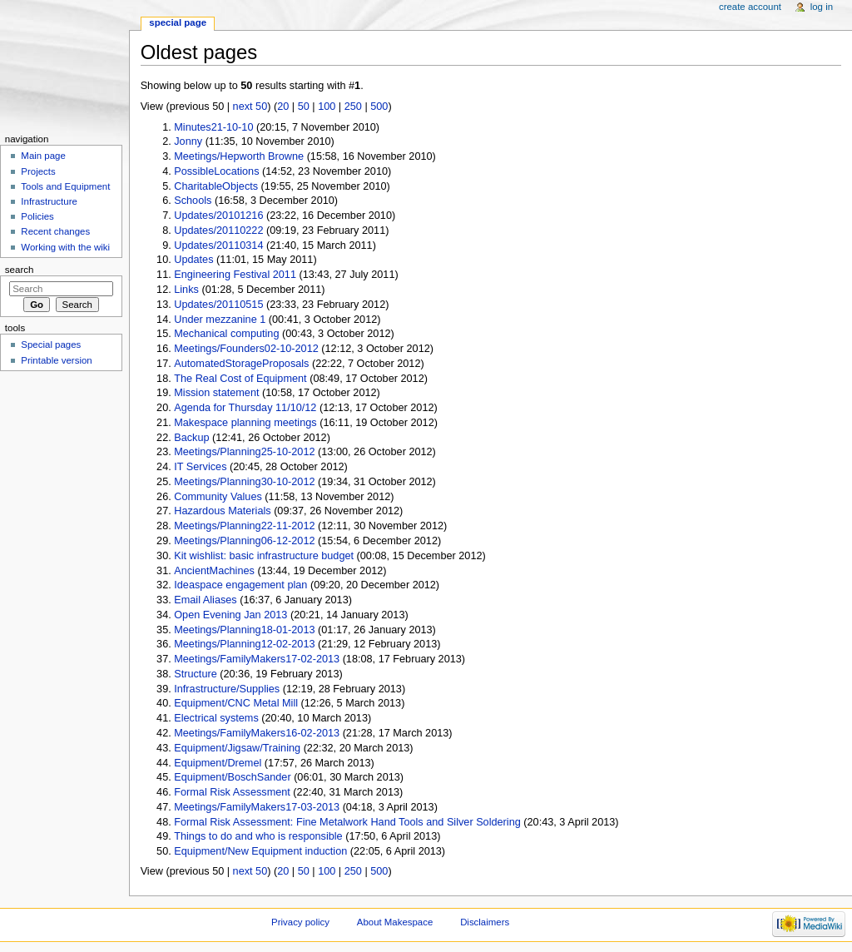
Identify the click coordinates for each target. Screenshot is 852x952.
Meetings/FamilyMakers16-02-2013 (256, 733)
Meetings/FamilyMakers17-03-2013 (256, 807)
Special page (177, 22)
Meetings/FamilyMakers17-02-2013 (256, 659)
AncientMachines (214, 571)
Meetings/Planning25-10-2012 (244, 452)
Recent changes (55, 231)
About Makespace (395, 922)
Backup (191, 438)
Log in (821, 7)
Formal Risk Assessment (232, 792)
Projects (38, 171)
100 (326, 106)
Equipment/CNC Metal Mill (236, 703)
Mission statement (216, 393)
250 (353, 106)
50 (304, 106)
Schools (192, 200)
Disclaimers (484, 922)
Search (19, 270)
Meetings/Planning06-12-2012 (244, 541)
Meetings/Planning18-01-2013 (244, 630)
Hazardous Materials (222, 511)
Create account (750, 7)
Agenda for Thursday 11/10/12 (245, 408)
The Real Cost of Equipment (240, 378)
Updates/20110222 (218, 230)
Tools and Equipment (65, 186)
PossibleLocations (216, 171)
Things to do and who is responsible (258, 836)
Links (186, 289)
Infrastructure (49, 201)
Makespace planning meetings (245, 423)
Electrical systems (216, 718)
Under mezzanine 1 (219, 319)
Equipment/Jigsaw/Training (237, 748)
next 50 (250, 106)
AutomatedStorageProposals (241, 363)
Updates (193, 259)
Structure (195, 674)
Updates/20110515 (218, 304)
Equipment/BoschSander (232, 777)
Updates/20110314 (218, 245)
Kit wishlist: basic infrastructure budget (264, 556)
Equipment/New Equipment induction (260, 851)
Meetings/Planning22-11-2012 (244, 526)
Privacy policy (300, 922)
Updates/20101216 (218, 215)
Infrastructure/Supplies (227, 689)
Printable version (56, 360)
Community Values (218, 497)
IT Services (200, 467)
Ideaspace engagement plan (240, 585)
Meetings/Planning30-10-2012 (244, 482)
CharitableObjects (216, 186)
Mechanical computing (226, 334)
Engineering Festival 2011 (235, 274)
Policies (37, 216)
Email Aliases (205, 600)
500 (379, 106)
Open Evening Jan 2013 (230, 615)
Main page (43, 156)
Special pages (51, 345)
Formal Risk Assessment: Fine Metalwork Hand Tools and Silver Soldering (347, 822)
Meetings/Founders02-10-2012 (246, 349)
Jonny (188, 141)
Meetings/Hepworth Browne (239, 156)
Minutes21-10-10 (213, 127)
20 (283, 106)
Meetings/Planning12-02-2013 (244, 644)
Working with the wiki (65, 247)
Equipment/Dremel (217, 763)
